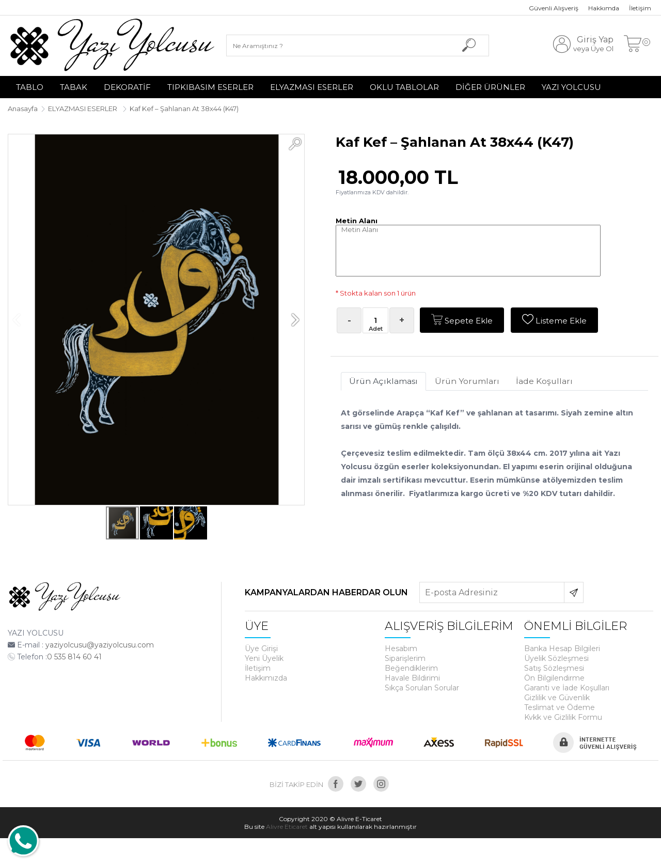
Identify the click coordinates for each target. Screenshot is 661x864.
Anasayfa (23, 108)
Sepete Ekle (462, 320)
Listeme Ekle (555, 320)
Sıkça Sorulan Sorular (422, 687)
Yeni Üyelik (264, 658)
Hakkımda (603, 8)
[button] (295, 143)
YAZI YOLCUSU (571, 87)
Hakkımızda (266, 678)
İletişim (640, 8)
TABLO (29, 87)
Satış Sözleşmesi (554, 668)
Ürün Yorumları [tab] (469, 382)
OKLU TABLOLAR (404, 87)
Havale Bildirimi (412, 678)
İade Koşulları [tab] (548, 382)
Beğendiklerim (411, 668)
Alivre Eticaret (287, 826)
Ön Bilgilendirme (554, 678)
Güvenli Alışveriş (553, 8)
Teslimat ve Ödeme (559, 707)
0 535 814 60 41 (74, 656)
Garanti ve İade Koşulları (566, 687)
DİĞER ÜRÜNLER (490, 87)
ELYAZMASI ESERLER (311, 87)
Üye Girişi (261, 648)
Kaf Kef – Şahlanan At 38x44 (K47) (184, 108)
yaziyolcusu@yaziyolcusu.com (99, 645)
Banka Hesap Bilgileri (562, 648)
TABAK (73, 87)
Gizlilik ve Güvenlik (557, 697)
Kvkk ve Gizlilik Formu (563, 717)
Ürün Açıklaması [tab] (384, 382)
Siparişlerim (405, 658)
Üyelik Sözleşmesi (556, 658)
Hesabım (401, 648)
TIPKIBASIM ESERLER (210, 87)
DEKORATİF (127, 87)
